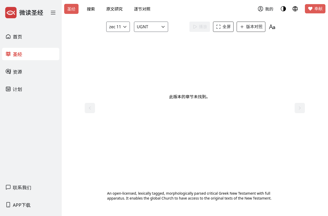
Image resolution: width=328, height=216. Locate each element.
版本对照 (252, 26)
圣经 (71, 9)
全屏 (224, 26)
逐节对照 (142, 9)
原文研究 (114, 9)
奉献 (315, 8)
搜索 (91, 9)
